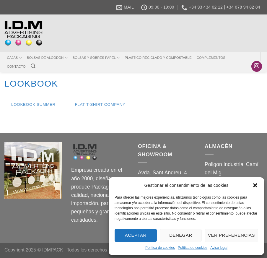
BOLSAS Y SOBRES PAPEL (96, 58)
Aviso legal (218, 248)
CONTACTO (16, 66)
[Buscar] (33, 66)
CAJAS (14, 58)
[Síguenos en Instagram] (256, 66)
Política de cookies (160, 248)
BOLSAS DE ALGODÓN (47, 58)
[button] (255, 185)
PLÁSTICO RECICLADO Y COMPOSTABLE (158, 57)
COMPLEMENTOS (211, 57)
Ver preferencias (231, 235)
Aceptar (135, 235)
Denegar (180, 235)
